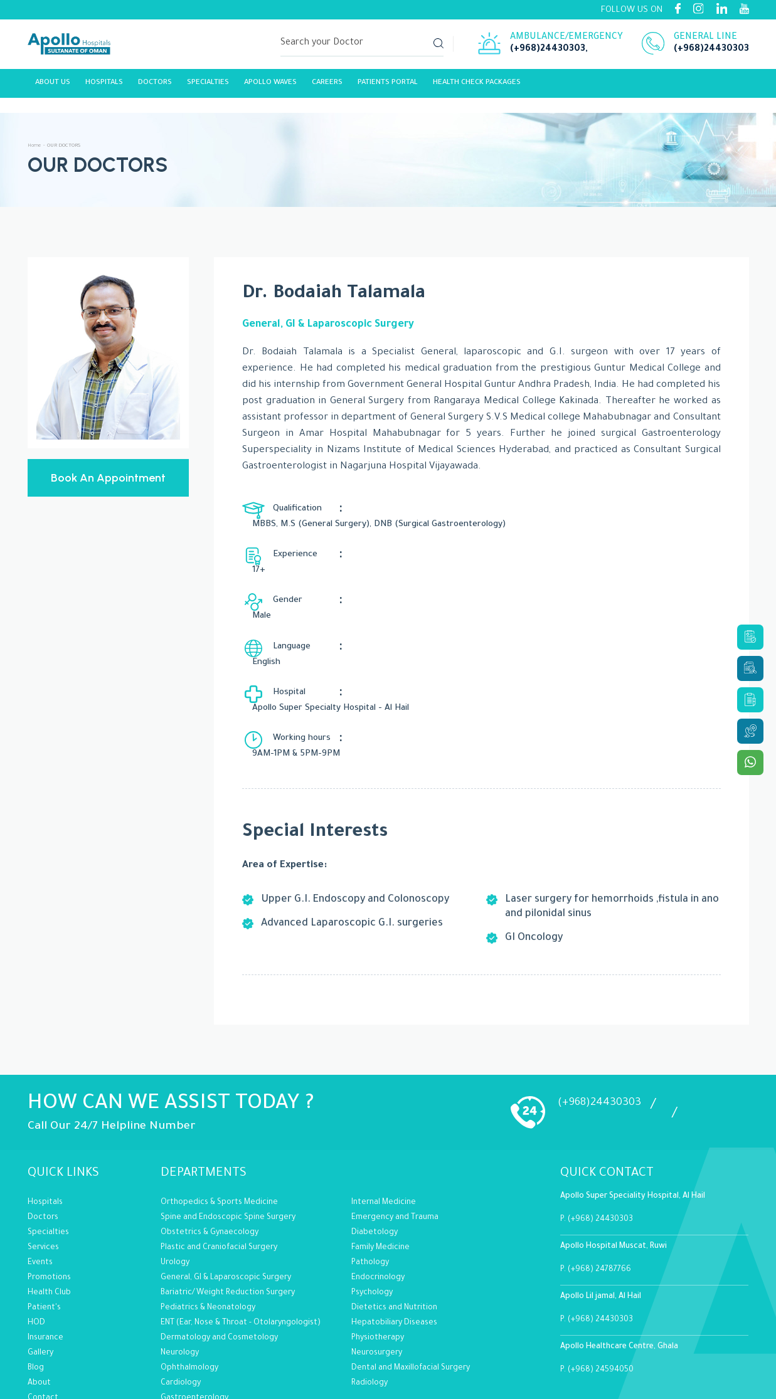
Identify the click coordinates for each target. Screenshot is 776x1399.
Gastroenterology (194, 1330)
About (39, 1315)
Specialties (208, 86)
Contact (43, 1330)
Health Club (49, 1224)
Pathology (370, 1194)
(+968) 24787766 (599, 1201)
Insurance (45, 1269)
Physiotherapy (377, 1269)
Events (40, 1194)
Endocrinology (378, 1209)
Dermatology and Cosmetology (219, 1269)
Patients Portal (388, 86)
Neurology (180, 1284)
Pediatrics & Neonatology (208, 1239)
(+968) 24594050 (601, 1301)
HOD (36, 1254)
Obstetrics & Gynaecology (209, 1164)
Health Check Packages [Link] (477, 86)
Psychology (372, 1224)
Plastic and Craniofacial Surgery (219, 1179)
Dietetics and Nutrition (394, 1239)
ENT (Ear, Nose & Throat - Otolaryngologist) (241, 1254)
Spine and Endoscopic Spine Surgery (228, 1149)
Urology (175, 1194)
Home (35, 146)
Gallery (40, 1284)
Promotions (49, 1209)
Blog (36, 1300)
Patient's (44, 1239)
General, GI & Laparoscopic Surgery (226, 1209)
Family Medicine (380, 1179)
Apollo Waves (270, 86)
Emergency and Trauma (394, 1149)
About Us (52, 86)
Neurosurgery (376, 1284)
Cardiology (181, 1315)
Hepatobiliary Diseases (394, 1254)
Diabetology (374, 1164)
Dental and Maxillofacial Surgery (410, 1300)
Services (43, 1179)
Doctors (43, 1149)
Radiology (369, 1315)
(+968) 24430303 (600, 1151)
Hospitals (104, 86)
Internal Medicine (383, 1134)
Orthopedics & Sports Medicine (219, 1134)
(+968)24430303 (547, 51)
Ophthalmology (189, 1300)
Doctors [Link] (155, 86)
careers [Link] (327, 86)
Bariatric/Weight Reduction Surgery (228, 1224)
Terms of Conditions (65, 1345)
